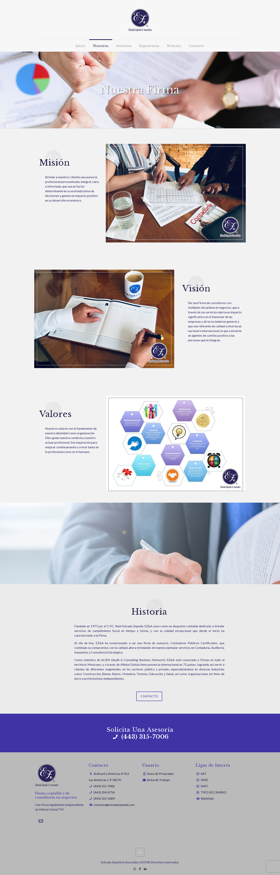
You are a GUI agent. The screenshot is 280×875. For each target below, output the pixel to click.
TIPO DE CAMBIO (214, 792)
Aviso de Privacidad (160, 773)
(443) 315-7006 (104, 786)
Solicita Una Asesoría (140, 729)
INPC (204, 786)
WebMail (207, 798)
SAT (203, 773)
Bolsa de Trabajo (158, 780)
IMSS (204, 780)
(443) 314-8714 (104, 792)
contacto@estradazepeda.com (114, 804)
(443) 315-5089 (104, 798)
